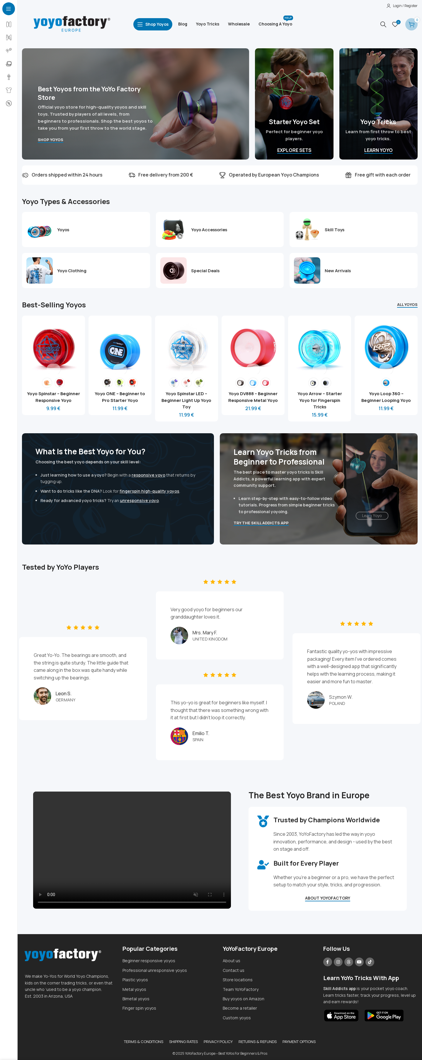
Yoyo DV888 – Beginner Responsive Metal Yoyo (253, 398)
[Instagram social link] (338, 960)
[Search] (383, 24)
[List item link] (169, 959)
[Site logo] (72, 23)
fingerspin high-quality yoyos (149, 489)
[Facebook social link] (327, 960)
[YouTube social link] (359, 960)
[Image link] (341, 1013)
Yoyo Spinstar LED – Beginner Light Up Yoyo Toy (186, 398)
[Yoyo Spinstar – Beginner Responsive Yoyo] (52, 346)
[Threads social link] (348, 960)
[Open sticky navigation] (152, 24)
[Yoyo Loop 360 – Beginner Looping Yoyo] (387, 346)
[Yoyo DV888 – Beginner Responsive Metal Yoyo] (253, 346)
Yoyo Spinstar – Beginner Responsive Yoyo (52, 398)
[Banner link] (135, 104)
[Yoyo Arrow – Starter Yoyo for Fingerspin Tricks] (320, 346)
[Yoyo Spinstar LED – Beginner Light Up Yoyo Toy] (186, 346)
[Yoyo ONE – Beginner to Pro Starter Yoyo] (119, 346)
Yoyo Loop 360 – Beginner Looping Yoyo (387, 398)
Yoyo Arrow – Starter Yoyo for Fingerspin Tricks (320, 398)
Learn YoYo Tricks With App (361, 976)
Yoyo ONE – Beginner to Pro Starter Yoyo (119, 394)
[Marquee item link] (215, 175)
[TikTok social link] (369, 960)
